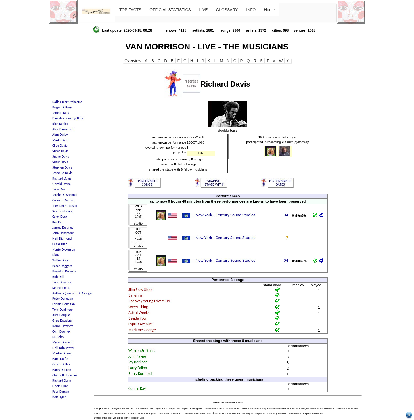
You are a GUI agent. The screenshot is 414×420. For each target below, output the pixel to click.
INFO (251, 9)
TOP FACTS (130, 9)
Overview (132, 60)
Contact (239, 403)
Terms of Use (218, 403)
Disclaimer (230, 403)
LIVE (203, 9)
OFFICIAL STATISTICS (170, 9)
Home (269, 9)
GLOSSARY (227, 9)
